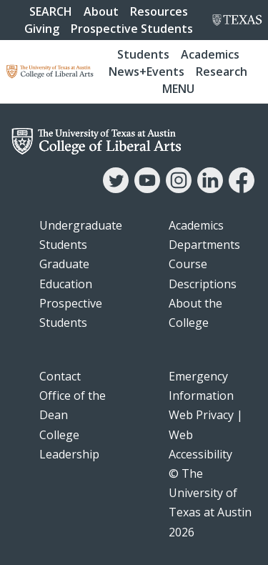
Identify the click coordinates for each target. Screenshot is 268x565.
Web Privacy (201, 415)
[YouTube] (147, 189)
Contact (60, 376)
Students (143, 54)
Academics (210, 54)
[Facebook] (241, 189)
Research (221, 71)
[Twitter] (115, 189)
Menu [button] (178, 89)
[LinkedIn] (210, 189)
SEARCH (50, 11)
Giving (41, 28)
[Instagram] (178, 189)
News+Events (146, 71)
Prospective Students (132, 28)
